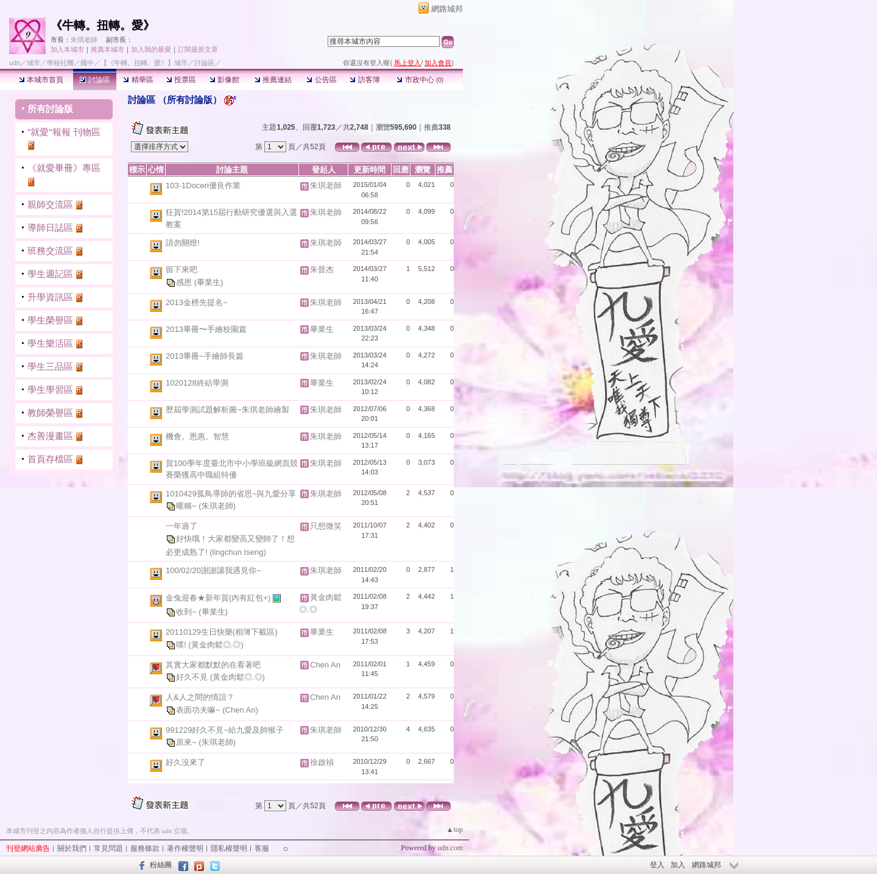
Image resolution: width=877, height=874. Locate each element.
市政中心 (419, 80)
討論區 (95, 80)
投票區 (181, 80)
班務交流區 (50, 250)
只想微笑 (326, 525)
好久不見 (193, 677)
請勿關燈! (183, 242)
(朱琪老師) (217, 505)
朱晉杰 (322, 269)
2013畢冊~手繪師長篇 (205, 356)
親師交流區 (50, 204)
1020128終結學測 (197, 382)
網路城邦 (447, 8)
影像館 (224, 80)
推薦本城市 (107, 49)
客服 (262, 848)
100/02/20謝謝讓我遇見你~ (213, 570)
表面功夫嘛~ (199, 709)
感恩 (185, 281)
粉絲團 (161, 865)
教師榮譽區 (50, 412)
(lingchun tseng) (238, 552)
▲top (454, 829)
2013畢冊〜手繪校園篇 (206, 329)
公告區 (321, 80)
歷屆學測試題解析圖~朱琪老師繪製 (227, 409)
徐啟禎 (322, 762)
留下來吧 (181, 269)
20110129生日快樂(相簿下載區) (222, 631)
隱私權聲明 (229, 848)
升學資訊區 (50, 297)
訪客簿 (364, 80)
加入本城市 (67, 49)
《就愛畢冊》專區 (63, 168)
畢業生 (322, 329)
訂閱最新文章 (198, 49)
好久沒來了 (185, 762)
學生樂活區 (50, 343)
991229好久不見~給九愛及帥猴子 (225, 730)
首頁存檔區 (50, 459)
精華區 (138, 80)
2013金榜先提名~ (197, 302)
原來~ (187, 742)
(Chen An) (240, 709)
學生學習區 (50, 389)
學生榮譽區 (50, 320)
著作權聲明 (185, 848)
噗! (182, 644)
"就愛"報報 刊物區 (63, 132)
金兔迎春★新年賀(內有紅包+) (219, 597)
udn (14, 62)
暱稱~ (187, 505)
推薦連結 (273, 80)
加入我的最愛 (151, 49)
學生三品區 (50, 366)
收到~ (187, 611)
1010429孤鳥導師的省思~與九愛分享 (231, 493)
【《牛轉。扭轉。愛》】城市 (144, 62)
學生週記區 (50, 274)
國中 (87, 62)
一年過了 (181, 525)
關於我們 (71, 848)
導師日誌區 (50, 227)
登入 (657, 865)
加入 (678, 865)
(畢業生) (209, 281)
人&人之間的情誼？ (200, 697)
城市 (33, 62)
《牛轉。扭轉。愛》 (103, 25)
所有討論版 (50, 109)
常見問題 (108, 848)
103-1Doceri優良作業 (203, 185)
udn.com (450, 848)
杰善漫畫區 (50, 436)
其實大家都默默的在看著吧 (213, 664)
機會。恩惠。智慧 (197, 436)
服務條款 (145, 848)
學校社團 (60, 62)
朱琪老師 (84, 39)
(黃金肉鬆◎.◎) (215, 644)
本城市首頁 (41, 80)
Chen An (325, 664)
